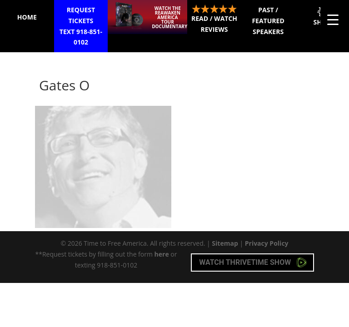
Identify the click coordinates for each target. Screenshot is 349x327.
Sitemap (225, 243)
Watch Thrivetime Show (253, 263)
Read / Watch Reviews (214, 19)
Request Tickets (81, 26)
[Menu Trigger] (332, 19)
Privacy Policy (267, 243)
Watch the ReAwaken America (169, 17)
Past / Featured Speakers (268, 20)
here (162, 254)
